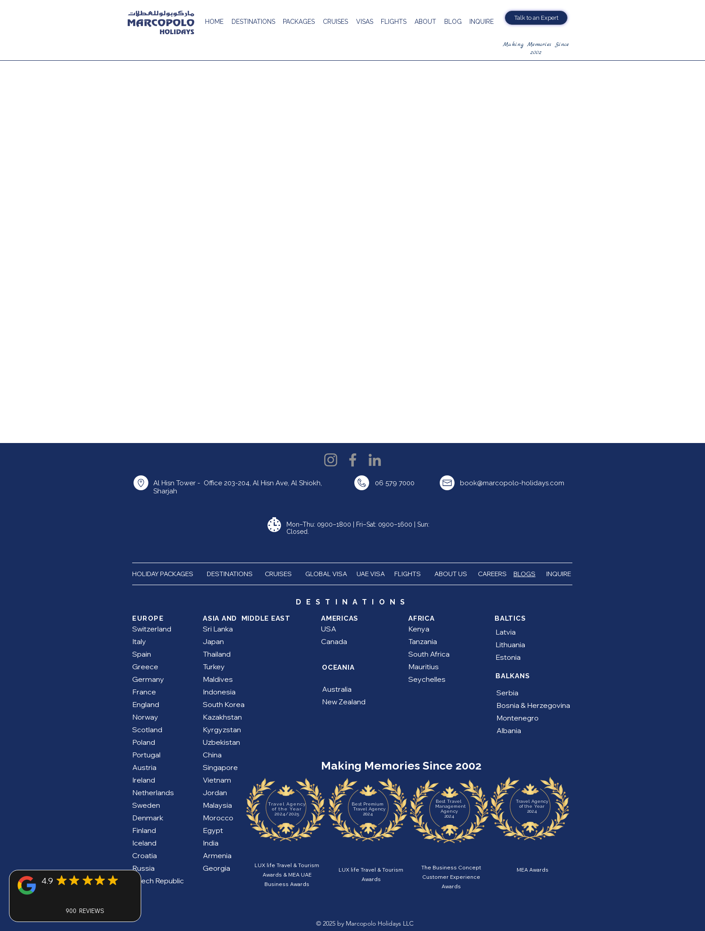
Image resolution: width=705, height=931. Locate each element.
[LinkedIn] (375, 460)
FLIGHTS (408, 574)
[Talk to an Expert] (536, 18)
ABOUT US (451, 574)
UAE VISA (371, 574)
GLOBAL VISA (328, 574)
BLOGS (524, 574)
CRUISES (278, 574)
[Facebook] (352, 460)
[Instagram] (330, 460)
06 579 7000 (395, 483)
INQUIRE (559, 574)
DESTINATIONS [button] (230, 574)
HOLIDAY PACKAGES (166, 574)
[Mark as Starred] (61, 880)
